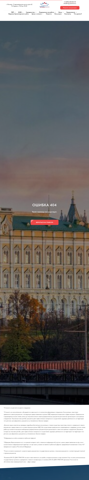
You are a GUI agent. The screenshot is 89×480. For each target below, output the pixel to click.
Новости (49, 14)
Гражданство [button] (30, 12)
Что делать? (78, 14)
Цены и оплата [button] (37, 14)
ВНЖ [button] (20, 12)
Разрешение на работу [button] (47, 12)
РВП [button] (12, 12)
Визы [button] (60, 12)
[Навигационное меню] (3, 18)
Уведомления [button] (70, 12)
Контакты (67, 14)
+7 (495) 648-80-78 (70, 2)
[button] (69, 7)
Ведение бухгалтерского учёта (19, 14)
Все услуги (58, 14)
